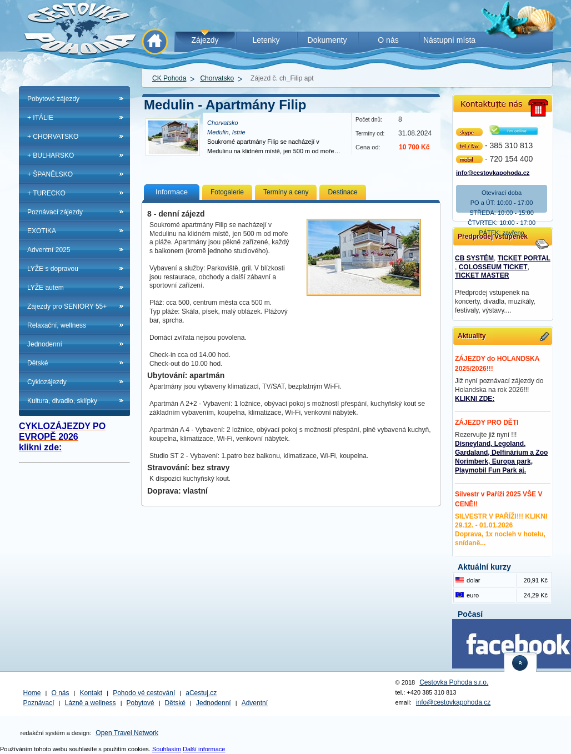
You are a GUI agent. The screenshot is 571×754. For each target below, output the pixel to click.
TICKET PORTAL (524, 258)
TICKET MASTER (482, 275)
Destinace (342, 192)
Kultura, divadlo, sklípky (62, 401)
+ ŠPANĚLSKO (50, 174)
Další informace (204, 749)
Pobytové (140, 703)
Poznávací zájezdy (55, 212)
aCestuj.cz (201, 693)
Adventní (255, 703)
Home (32, 693)
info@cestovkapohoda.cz (492, 171)
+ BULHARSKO (50, 155)
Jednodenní (44, 344)
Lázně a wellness (90, 703)
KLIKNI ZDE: (474, 399)
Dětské (37, 363)
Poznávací (38, 703)
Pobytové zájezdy (53, 99)
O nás (60, 693)
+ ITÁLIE (40, 118)
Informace (172, 192)
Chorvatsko (217, 78)
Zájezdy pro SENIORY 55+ (67, 306)
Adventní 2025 (48, 250)
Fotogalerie (227, 192)
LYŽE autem (45, 287)
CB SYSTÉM (474, 258)
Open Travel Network (127, 733)
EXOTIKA (41, 231)
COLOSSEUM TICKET (493, 267)
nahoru (520, 662)
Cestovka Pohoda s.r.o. (453, 682)
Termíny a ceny (285, 192)
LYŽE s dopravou (52, 269)
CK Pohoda (169, 78)
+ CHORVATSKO (52, 136)
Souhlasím (166, 749)
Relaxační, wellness (56, 325)
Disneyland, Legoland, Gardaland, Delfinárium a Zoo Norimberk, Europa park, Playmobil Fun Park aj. (501, 457)
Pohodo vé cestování (144, 693)
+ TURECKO (46, 193)
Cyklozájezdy (47, 382)
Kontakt (91, 693)
